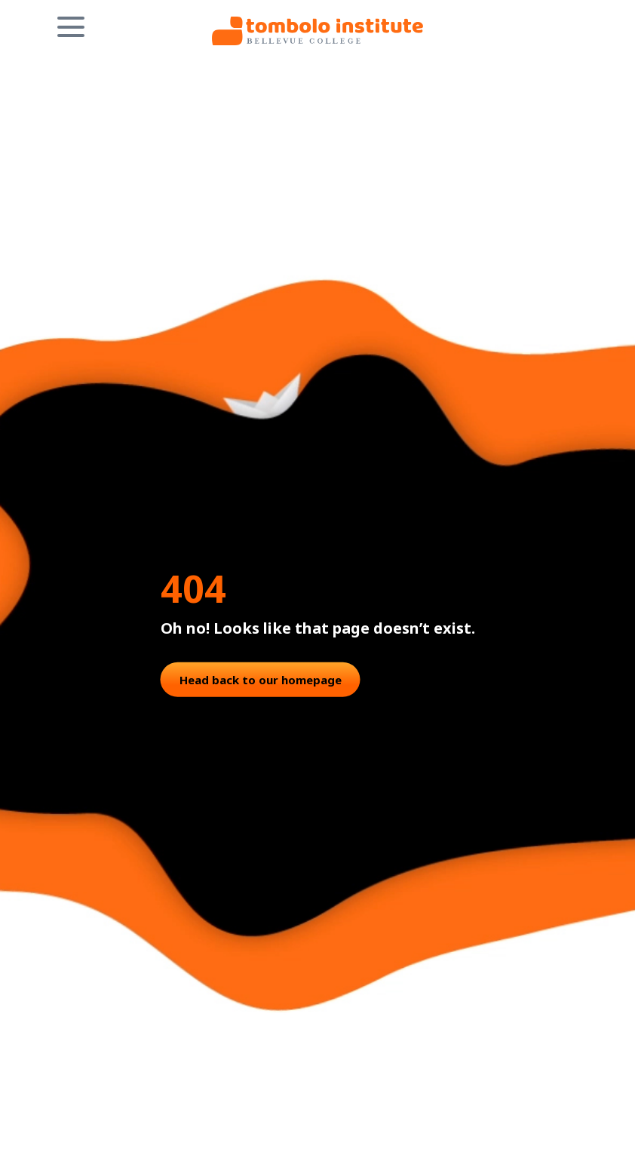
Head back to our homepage (260, 679)
